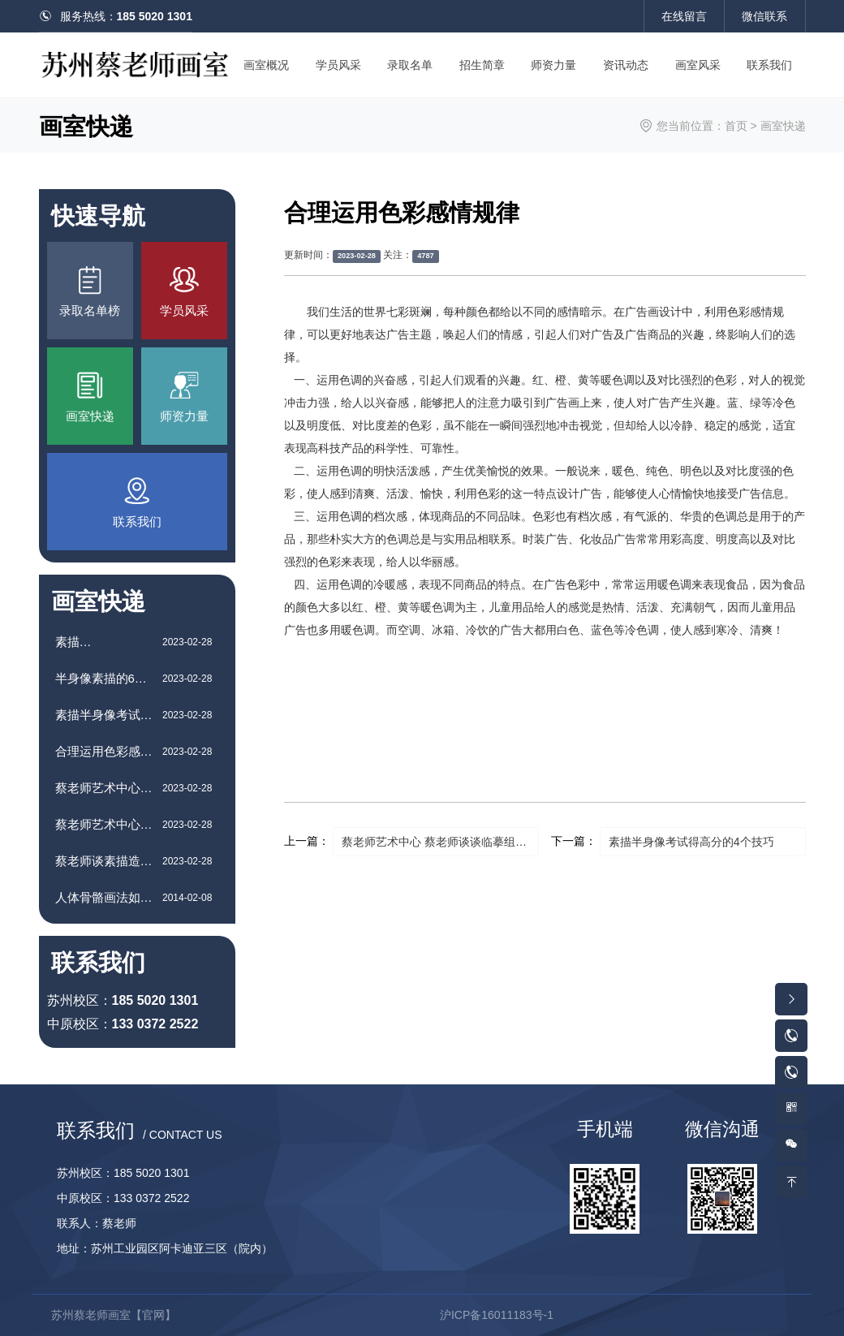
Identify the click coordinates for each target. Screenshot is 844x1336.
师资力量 (553, 64)
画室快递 (783, 125)
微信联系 (764, 16)
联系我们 (769, 64)
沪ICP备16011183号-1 (496, 1314)
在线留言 (684, 16)
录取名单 (410, 64)
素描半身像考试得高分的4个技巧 (691, 841)
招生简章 (482, 64)
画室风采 (698, 64)
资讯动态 (625, 64)
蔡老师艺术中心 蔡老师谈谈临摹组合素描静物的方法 (440, 841)
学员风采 (338, 64)
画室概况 (266, 64)
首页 (736, 125)
